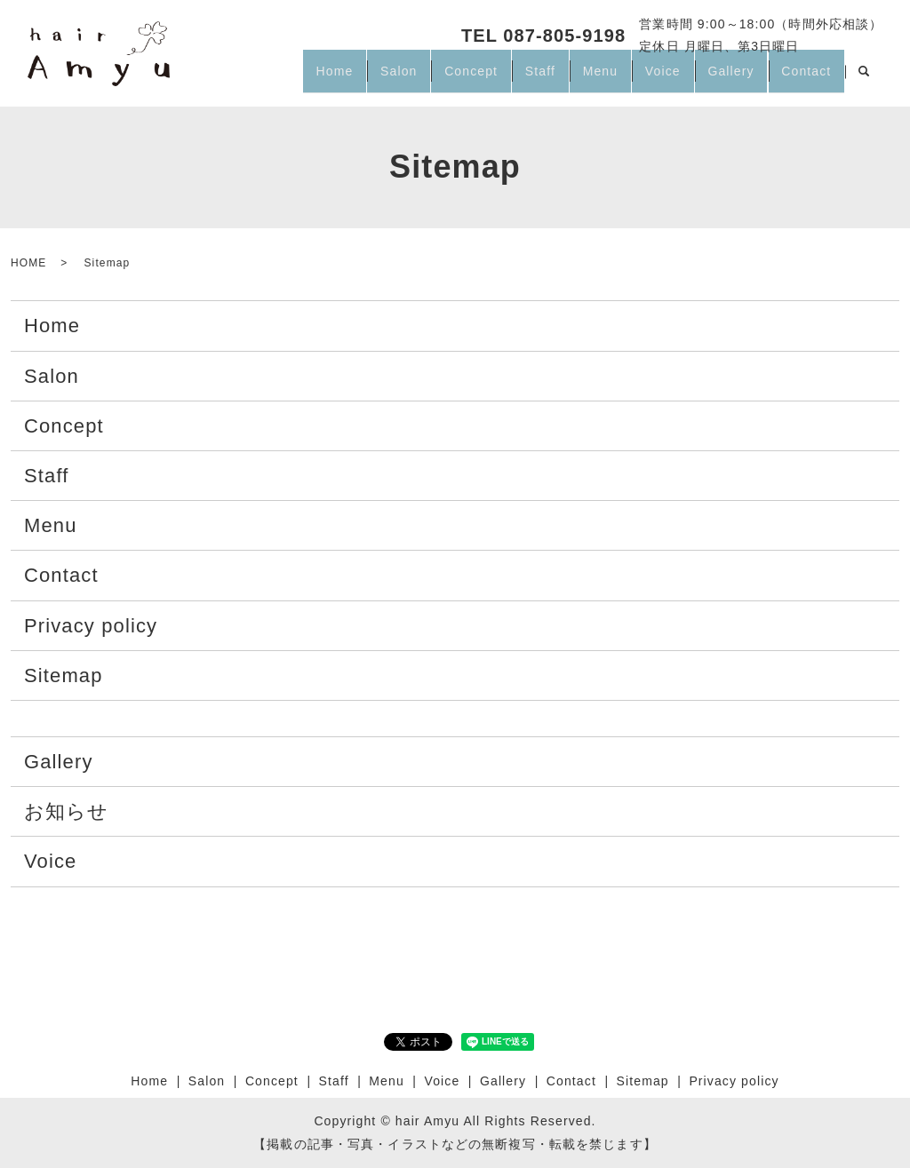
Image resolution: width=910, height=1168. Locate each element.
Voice (635, 78)
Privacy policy (90, 626)
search (863, 79)
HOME (28, 263)
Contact (801, 78)
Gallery (714, 78)
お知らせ (66, 811)
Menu (561, 78)
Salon (326, 78)
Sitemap (63, 675)
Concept (410, 78)
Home (251, 78)
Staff (490, 78)
